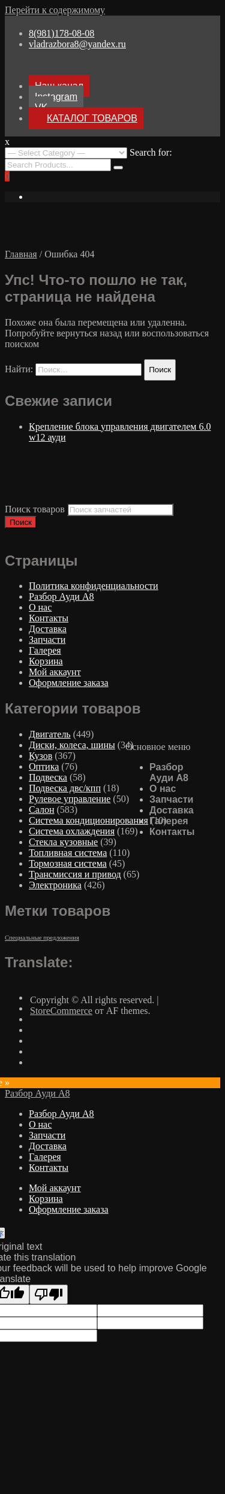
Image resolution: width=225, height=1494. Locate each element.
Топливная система (68, 853)
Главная (21, 254)
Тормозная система (68, 863)
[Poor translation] (48, 1294)
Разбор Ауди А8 (168, 772)
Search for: (151, 152)
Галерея (168, 821)
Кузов (40, 756)
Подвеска (48, 777)
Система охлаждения (72, 831)
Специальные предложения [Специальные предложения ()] (42, 937)
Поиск (21, 522)
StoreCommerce (61, 1011)
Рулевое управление (69, 799)
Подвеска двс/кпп (65, 788)
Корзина (46, 661)
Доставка (171, 810)
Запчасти (171, 799)
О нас (162, 789)
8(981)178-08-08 (61, 33)
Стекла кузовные (63, 842)
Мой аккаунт (55, 672)
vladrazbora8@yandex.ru (77, 44)
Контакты (171, 832)
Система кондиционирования (88, 820)
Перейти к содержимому (55, 10)
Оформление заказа (69, 683)
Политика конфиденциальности (93, 586)
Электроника (55, 885)
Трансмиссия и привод (75, 874)
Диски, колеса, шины (72, 745)
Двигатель (50, 734)
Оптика (44, 766)
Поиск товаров (35, 509)
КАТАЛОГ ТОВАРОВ (92, 118)
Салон (41, 809)
